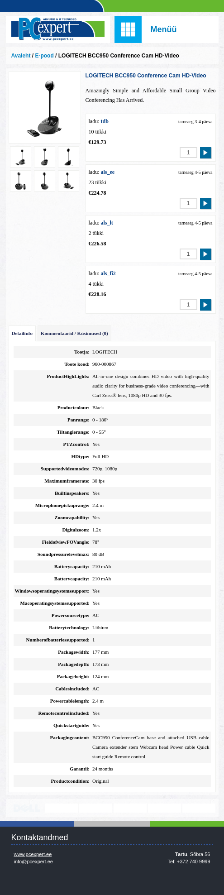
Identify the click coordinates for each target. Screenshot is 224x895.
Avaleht (21, 56)
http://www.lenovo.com (61, 808)
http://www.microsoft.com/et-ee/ (95, 808)
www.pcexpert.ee (33, 854)
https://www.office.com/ (198, 808)
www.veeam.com (130, 808)
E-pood (44, 56)
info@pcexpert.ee (33, 861)
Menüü (164, 29)
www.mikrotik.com (164, 808)
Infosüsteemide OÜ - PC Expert (58, 29)
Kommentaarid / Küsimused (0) (74, 333)
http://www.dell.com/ (26, 808)
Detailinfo (22, 333)
